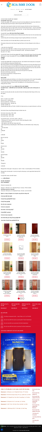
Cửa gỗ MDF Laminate (6, 212)
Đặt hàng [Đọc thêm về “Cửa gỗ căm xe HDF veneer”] (7, 239)
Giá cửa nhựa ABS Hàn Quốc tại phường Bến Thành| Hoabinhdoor (18, 319)
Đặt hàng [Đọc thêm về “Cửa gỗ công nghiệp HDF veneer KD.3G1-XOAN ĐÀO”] (7, 295)
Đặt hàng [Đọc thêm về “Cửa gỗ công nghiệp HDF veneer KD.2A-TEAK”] (35, 258)
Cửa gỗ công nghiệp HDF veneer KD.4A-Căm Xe (21, 292)
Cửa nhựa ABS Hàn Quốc (6, 196)
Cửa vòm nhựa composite (6, 214)
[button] (1, 4)
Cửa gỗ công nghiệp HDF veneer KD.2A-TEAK (35, 254)
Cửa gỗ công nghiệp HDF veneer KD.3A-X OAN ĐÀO (35, 273)
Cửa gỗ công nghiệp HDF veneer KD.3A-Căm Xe (21, 273)
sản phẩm (18, 9)
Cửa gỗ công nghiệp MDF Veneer (8, 198)
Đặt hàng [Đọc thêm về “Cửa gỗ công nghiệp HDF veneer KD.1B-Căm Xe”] (35, 239)
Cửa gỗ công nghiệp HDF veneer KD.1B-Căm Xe (34, 236)
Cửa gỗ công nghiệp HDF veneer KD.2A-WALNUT (7, 273)
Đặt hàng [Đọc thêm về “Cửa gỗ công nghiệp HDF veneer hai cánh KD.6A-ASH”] (21, 239)
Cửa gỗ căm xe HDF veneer (7, 236)
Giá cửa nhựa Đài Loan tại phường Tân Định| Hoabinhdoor (16, 323)
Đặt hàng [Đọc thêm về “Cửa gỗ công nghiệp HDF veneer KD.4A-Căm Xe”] (21, 295)
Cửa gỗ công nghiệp (5, 201)
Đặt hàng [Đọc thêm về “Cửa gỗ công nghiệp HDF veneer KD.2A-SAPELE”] (21, 258)
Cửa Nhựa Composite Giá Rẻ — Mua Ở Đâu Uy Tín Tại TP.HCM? (17, 316)
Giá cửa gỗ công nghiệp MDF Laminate (35, 401)
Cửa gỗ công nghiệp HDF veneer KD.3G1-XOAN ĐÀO (7, 292)
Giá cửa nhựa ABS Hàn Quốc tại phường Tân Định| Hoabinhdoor (17, 326)
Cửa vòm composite (5, 206)
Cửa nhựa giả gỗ (9, 209)
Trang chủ (12, 9)
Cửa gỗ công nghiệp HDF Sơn (12, 220)
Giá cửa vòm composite (6, 204)
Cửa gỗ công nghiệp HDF (6, 61)
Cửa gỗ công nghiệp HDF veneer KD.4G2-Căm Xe (35, 292)
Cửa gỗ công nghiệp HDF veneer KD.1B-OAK (7, 254)
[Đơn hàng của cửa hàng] (20, 15)
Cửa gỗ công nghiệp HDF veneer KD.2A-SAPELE (21, 254)
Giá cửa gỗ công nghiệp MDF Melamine (35, 406)
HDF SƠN (22, 9)
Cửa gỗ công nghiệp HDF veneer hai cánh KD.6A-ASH (21, 236)
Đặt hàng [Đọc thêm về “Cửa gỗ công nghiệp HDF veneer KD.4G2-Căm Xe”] (35, 295)
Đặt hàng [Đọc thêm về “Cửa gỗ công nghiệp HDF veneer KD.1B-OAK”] (7, 258)
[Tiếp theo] (23, 299)
